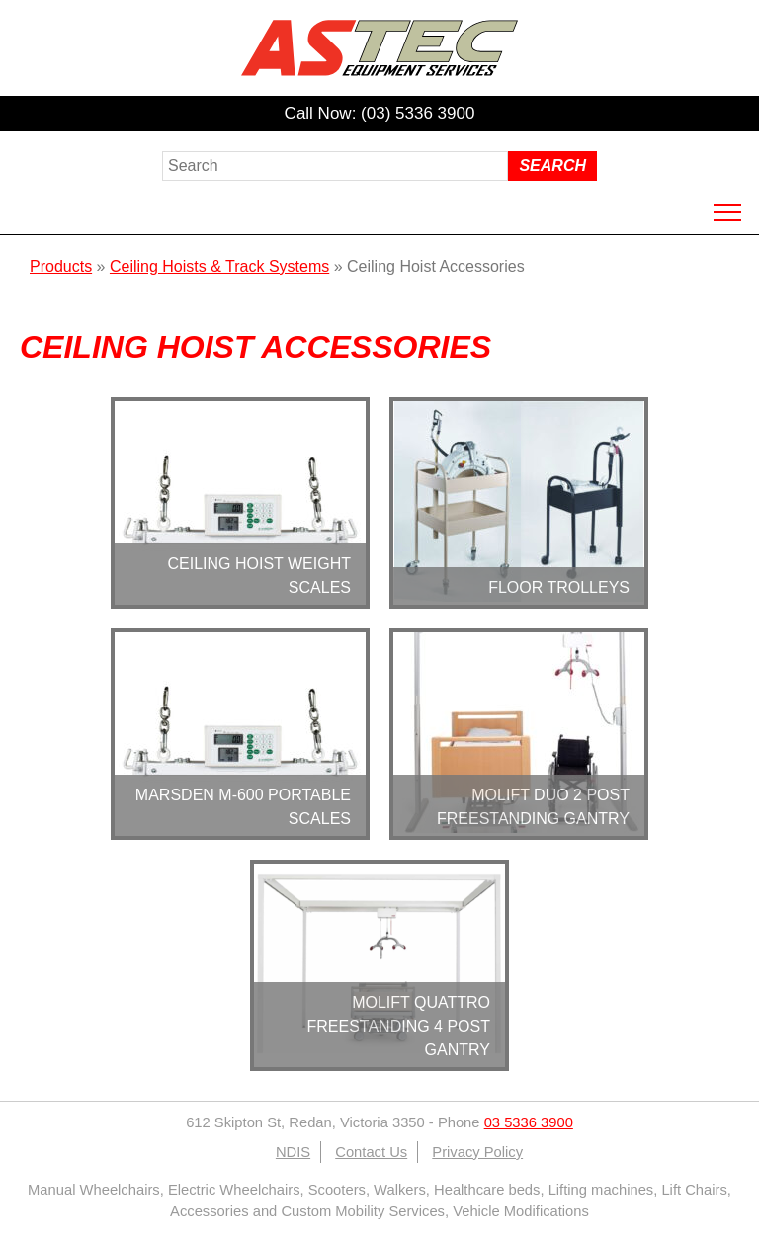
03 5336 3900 (528, 1122)
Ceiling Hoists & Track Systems (219, 266)
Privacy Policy (477, 1152)
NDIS (293, 1152)
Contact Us (371, 1152)
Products (61, 266)
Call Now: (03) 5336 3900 (380, 113)
